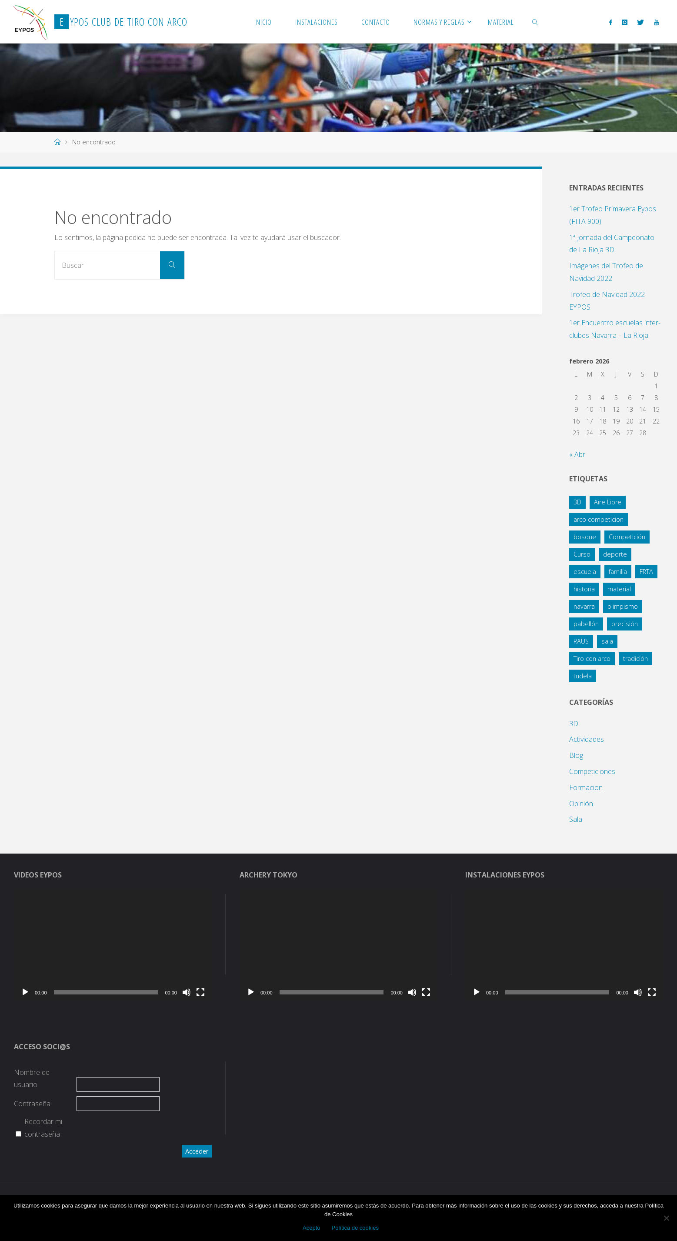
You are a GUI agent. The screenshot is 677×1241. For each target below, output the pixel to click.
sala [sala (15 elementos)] (607, 641)
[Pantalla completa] (200, 992)
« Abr (577, 454)
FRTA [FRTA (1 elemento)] (646, 571)
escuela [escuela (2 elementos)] (585, 571)
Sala (575, 819)
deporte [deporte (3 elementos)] (615, 554)
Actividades (586, 739)
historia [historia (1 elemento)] (584, 589)
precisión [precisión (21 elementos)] (624, 624)
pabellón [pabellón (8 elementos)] (586, 624)
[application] (113, 945)
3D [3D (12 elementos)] (577, 502)
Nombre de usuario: (32, 1079)
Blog (576, 755)
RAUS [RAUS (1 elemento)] (581, 641)
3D (573, 723)
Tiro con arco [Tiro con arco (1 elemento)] (592, 658)
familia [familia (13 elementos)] (618, 571)
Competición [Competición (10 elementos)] (627, 537)
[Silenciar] (186, 992)
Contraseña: (33, 1103)
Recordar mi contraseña (43, 1128)
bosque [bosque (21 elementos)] (585, 537)
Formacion (586, 787)
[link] (535, 21)
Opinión (581, 803)
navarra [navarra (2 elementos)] (584, 606)
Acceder (196, 1151)
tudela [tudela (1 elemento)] (583, 676)
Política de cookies (355, 1227)
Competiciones (592, 771)
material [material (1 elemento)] (619, 589)
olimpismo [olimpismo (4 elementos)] (622, 606)
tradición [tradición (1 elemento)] (635, 658)
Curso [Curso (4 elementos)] (582, 554)
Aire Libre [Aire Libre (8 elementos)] (607, 502)
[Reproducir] (25, 992)
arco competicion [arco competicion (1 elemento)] (599, 519)
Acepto (311, 1227)
